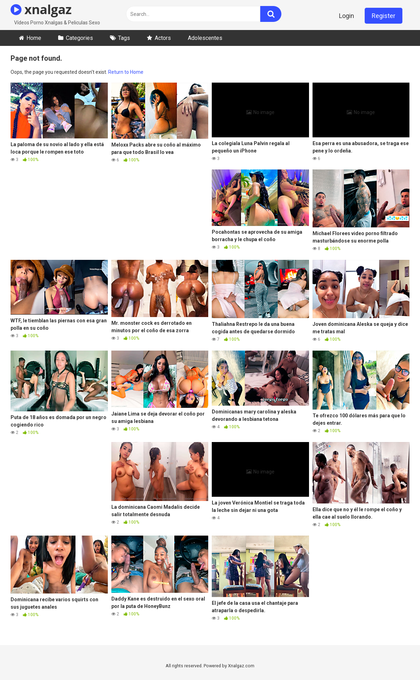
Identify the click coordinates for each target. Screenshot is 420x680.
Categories (79, 38)
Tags (124, 38)
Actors (163, 38)
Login (346, 15)
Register (383, 15)
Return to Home (125, 72)
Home (33, 38)
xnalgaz (41, 9)
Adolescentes (205, 38)
